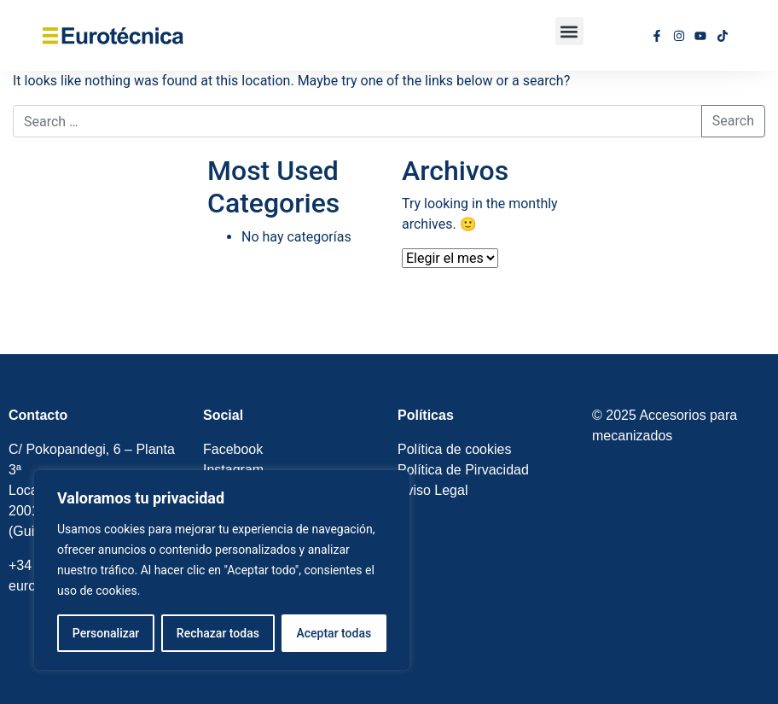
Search (733, 121)
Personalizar (106, 633)
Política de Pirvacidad (463, 470)
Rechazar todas (218, 633)
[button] (569, 31)
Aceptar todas (334, 633)
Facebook (235, 449)
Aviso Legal (432, 490)
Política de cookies (454, 449)
